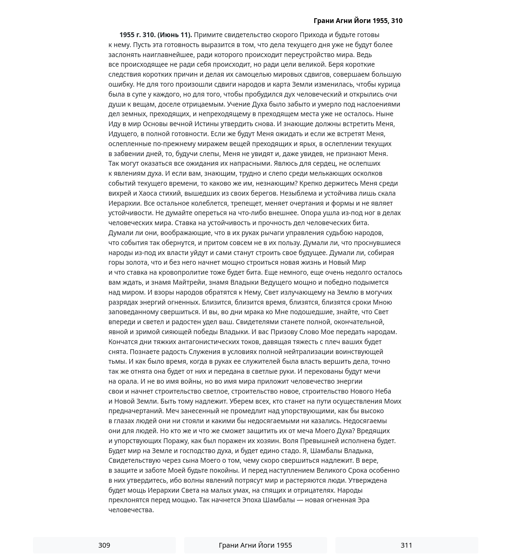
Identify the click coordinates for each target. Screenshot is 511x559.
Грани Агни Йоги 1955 (255, 545)
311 (406, 545)
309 (104, 545)
